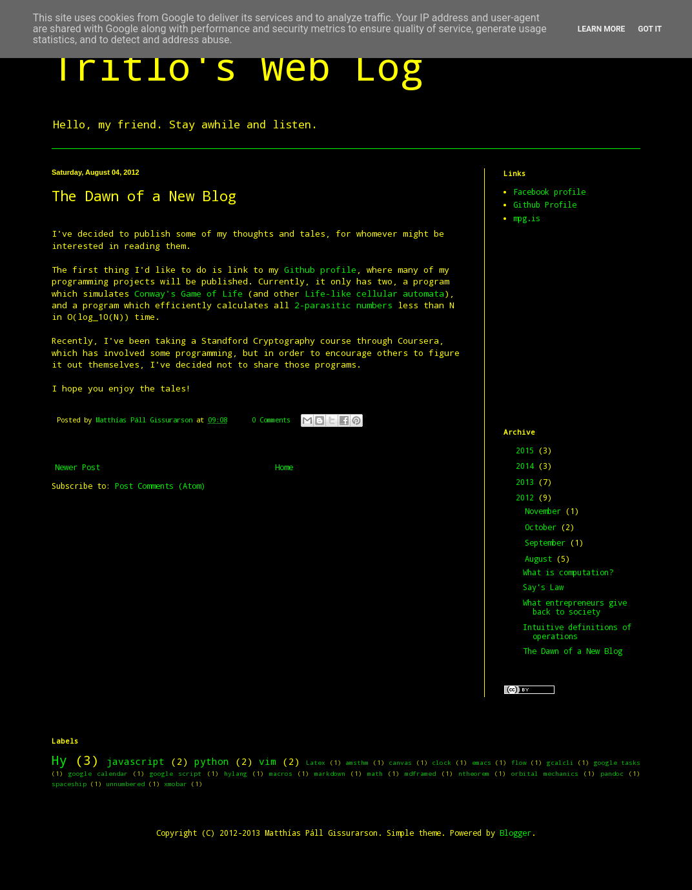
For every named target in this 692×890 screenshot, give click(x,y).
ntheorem (473, 773)
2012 (527, 497)
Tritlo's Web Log (237, 65)
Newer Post (77, 467)
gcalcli (560, 762)
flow (519, 762)
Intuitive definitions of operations (577, 631)
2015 (527, 450)
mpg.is (526, 218)
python (211, 761)
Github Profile (544, 204)
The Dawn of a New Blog (572, 651)
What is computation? (568, 572)
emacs (481, 762)
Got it (650, 29)
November (545, 511)
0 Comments (271, 419)
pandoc (612, 773)
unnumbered (125, 784)
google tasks (617, 762)
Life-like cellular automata (372, 293)
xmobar (175, 784)
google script (175, 773)
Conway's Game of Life (188, 293)
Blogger (515, 832)
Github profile (320, 269)
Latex (315, 762)
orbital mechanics (544, 773)
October (543, 527)
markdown (329, 773)
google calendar (98, 773)
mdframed (420, 773)
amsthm (357, 762)
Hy (59, 760)
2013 (527, 482)
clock (441, 762)
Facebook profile (549, 191)
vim (267, 761)
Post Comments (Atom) (160, 485)
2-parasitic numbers (343, 305)
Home (284, 467)
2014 (527, 465)
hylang (235, 773)
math (375, 773)
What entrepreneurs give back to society (575, 607)
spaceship (69, 784)
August (540, 558)
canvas (400, 762)
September (547, 542)
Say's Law (543, 587)
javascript (136, 761)
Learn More (602, 29)
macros (280, 773)
